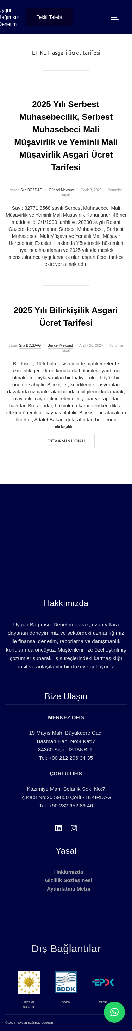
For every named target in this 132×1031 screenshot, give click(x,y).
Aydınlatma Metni (68, 889)
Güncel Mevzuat (61, 190)
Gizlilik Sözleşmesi (68, 880)
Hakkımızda (68, 872)
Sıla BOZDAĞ (31, 190)
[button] (114, 1012)
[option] (36, 989)
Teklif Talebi (49, 17)
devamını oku (71, 441)
